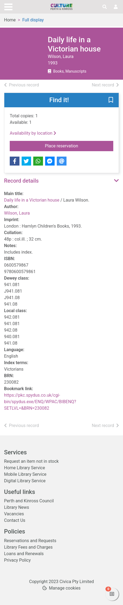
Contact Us (14, 520)
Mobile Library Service (25, 474)
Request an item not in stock (31, 461)
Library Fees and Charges (28, 547)
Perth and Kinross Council (29, 500)
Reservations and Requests (30, 540)
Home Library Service (24, 467)
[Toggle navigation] (8, 6)
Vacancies (14, 513)
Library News (16, 507)
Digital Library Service (25, 480)
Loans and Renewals (24, 553)
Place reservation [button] (79, 145)
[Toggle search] (104, 7)
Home (10, 19)
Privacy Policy (17, 560)
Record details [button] (21, 180)
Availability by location (33, 133)
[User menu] (116, 7)
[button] (110, 100)
